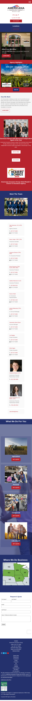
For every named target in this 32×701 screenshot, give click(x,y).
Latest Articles (16, 668)
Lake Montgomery (13, 411)
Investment (16, 658)
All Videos (16, 669)
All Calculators (16, 671)
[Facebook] (18, 15)
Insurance (16, 662)
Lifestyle (16, 666)
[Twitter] (13, 15)
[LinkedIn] (6, 653)
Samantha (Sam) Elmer (15, 322)
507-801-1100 (14, 300)
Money (16, 665)
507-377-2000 (16, 17)
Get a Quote (16, 20)
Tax (16, 663)
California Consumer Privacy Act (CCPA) (15, 674)
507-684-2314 (14, 285)
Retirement (16, 657)
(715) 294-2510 (14, 405)
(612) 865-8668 (14, 379)
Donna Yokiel (12, 293)
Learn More (6, 55)
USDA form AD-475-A (6, 679)
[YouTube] (16, 15)
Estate (15, 660)
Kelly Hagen (12, 348)
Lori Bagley (12, 335)
